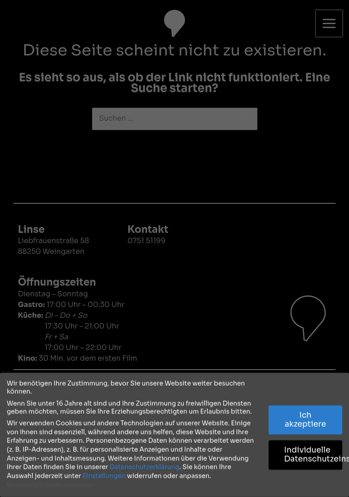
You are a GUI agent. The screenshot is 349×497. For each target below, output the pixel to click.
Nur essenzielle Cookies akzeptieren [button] (49, 482)
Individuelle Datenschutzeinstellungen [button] (313, 451)
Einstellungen (104, 473)
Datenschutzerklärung (144, 464)
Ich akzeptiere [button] (305, 416)
